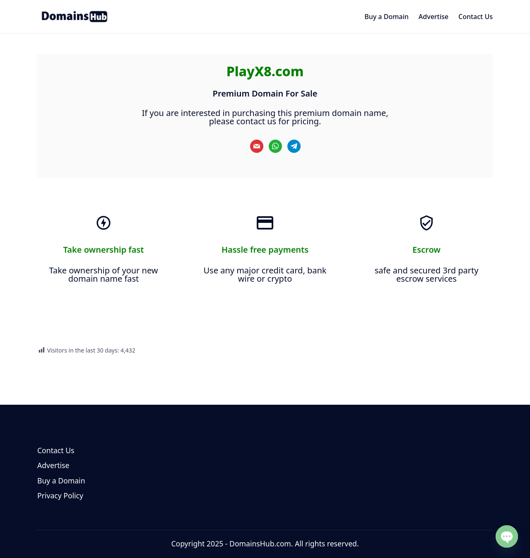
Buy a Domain (61, 481)
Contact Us (56, 450)
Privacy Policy (60, 495)
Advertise (53, 465)
